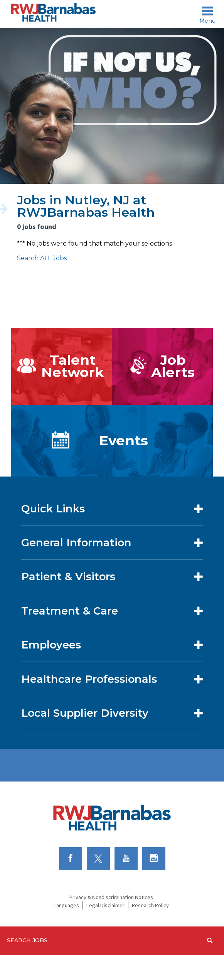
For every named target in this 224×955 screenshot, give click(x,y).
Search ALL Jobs (42, 258)
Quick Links (53, 508)
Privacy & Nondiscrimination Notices (111, 897)
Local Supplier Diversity (84, 713)
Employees (51, 644)
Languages (66, 905)
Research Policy (150, 905)
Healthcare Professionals (89, 679)
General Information (76, 542)
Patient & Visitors (68, 576)
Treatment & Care (69, 611)
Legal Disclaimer (105, 905)
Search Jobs (27, 940)
